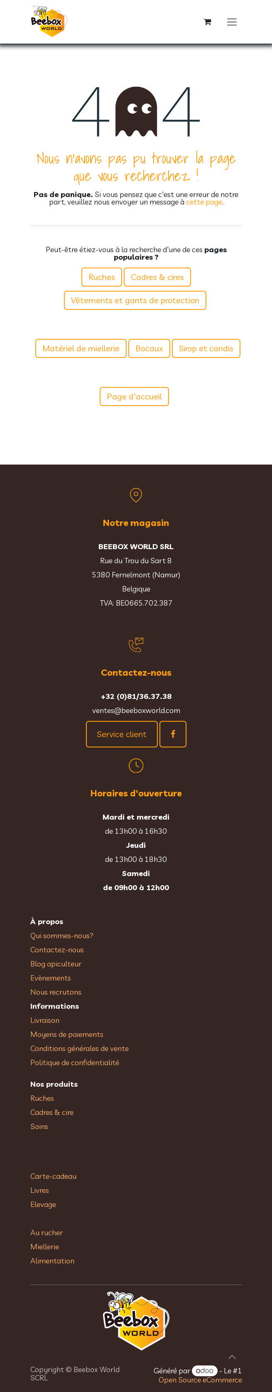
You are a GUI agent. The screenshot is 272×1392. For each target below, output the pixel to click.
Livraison (44, 1020)
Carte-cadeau (53, 1176)
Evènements (50, 978)
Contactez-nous (57, 949)
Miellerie (44, 1246)
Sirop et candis (206, 348)
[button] (232, 1357)
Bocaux (149, 348)
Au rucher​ (46, 1232)
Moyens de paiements (66, 1034)
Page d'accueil (134, 396)
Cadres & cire (52, 1112)
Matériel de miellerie (81, 348)
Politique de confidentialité (74, 1062)
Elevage (43, 1204)
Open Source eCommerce (200, 1380)
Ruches (101, 277)
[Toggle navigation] (232, 21)
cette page (204, 202)
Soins (39, 1126)
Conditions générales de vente (80, 1048)
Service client (122, 734)
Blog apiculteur (55, 964)
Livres (39, 1190)
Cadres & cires (157, 277)
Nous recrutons (55, 992)
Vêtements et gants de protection (135, 300)
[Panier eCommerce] (208, 22)
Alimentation (52, 1260)
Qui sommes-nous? (61, 935)
